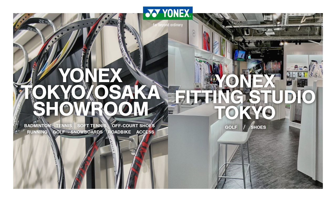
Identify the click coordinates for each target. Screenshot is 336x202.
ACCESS (145, 132)
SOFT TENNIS (91, 126)
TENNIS (64, 126)
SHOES (258, 127)
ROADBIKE (119, 132)
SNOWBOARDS (87, 132)
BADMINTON (37, 126)
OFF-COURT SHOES (133, 126)
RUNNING (37, 132)
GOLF (59, 132)
